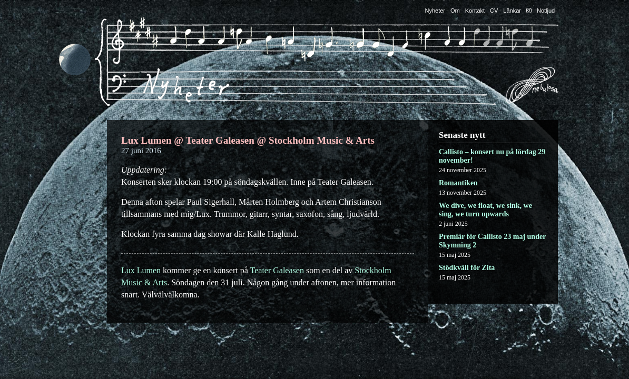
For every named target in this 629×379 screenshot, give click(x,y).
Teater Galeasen (277, 270)
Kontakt (475, 10)
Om (455, 10)
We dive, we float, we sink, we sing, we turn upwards (485, 210)
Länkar (512, 10)
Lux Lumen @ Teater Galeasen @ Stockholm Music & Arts (248, 140)
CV (494, 10)
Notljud (546, 10)
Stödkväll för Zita (467, 268)
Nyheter (435, 10)
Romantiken (458, 183)
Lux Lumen (141, 270)
